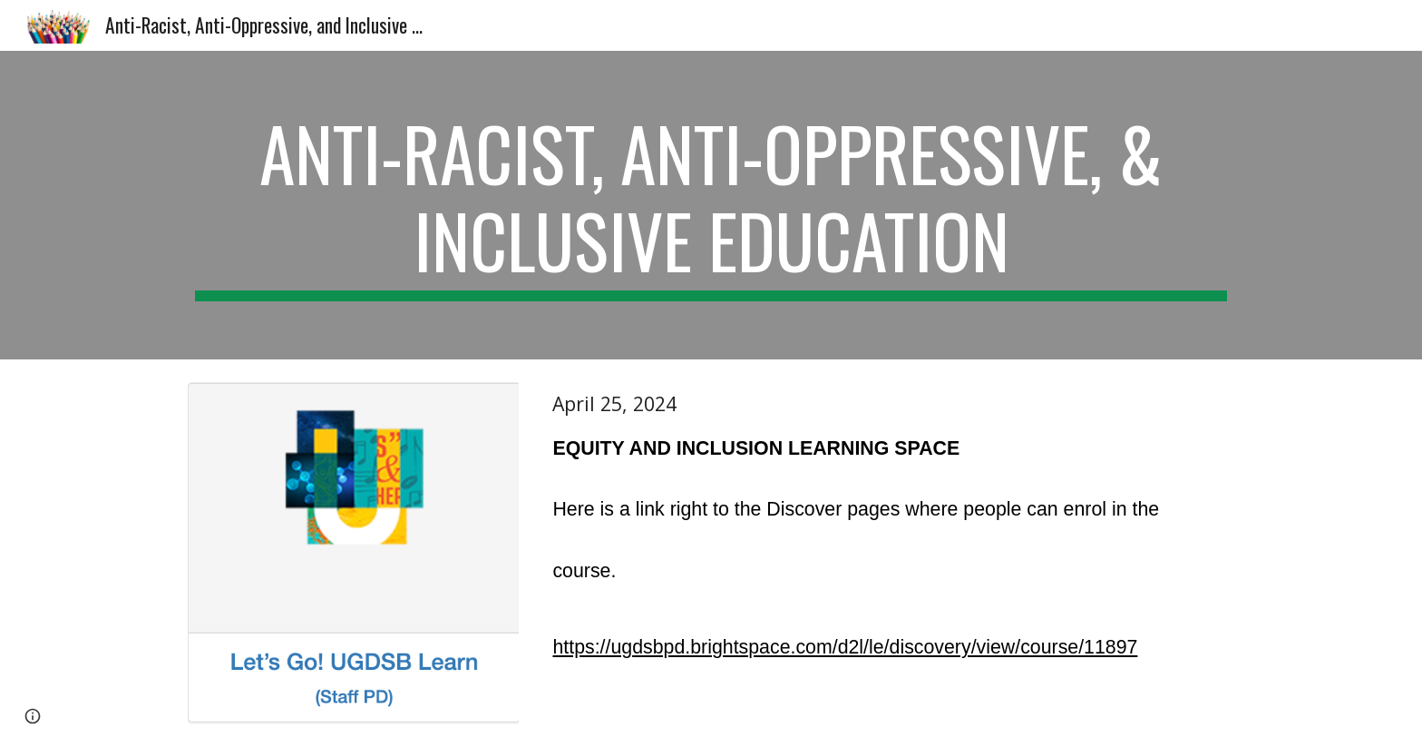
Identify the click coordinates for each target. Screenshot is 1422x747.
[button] (32, 716)
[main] (711, 205)
